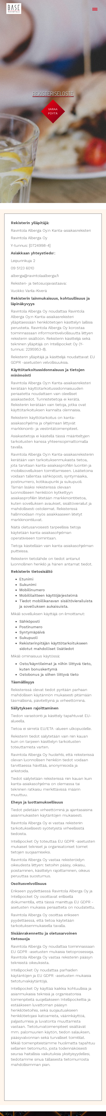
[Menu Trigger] (95, 9)
